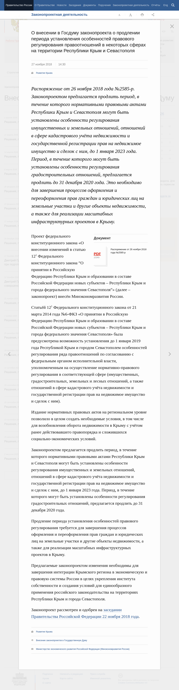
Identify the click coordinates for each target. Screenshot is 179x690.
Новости (61, 5)
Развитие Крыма (44, 73)
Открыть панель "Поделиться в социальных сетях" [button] (153, 15)
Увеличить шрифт (131, 15)
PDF (97, 254)
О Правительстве (45, 5)
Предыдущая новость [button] (169, 354)
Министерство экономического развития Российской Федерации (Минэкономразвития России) (82, 649)
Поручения (104, 5)
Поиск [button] (173, 5)
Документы (89, 5)
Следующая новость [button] (9, 354)
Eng (165, 5)
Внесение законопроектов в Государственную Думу (61, 640)
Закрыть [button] (174, 28)
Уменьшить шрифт (119, 15)
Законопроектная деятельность (131, 5)
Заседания (75, 5)
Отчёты (155, 5)
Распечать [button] (142, 15)
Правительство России (19, 5)
